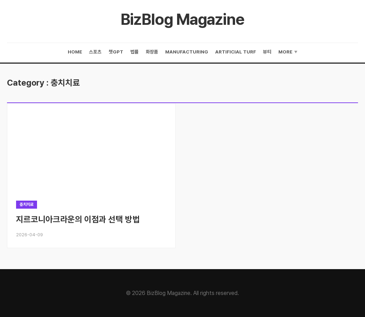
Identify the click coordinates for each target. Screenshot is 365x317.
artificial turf (235, 52)
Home (75, 52)
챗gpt (116, 52)
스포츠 (95, 52)
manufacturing (186, 52)
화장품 (152, 52)
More (288, 52)
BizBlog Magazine (182, 19)
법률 (134, 52)
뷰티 (267, 52)
